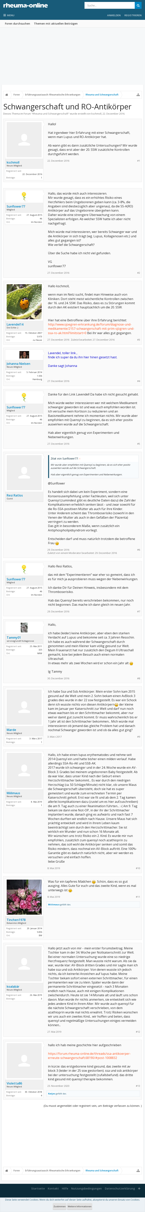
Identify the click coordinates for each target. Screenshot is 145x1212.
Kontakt (53, 1188)
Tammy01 (14, 637)
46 (41, 218)
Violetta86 (14, 1083)
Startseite (38, 1188)
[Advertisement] (72, 56)
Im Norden (36, 222)
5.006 (39, 931)
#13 (138, 1086)
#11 (138, 896)
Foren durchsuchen (17, 23)
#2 (138, 272)
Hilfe (65, 1188)
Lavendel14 (15, 324)
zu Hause (37, 339)
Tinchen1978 (16, 920)
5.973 (39, 336)
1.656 (39, 375)
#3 (138, 339)
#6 (138, 549)
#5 (138, 443)
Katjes (51, 1093)
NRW (39, 653)
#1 (138, 160)
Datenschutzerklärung (120, 1188)
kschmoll (96, 113)
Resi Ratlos (15, 495)
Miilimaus (13, 793)
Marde (11, 730)
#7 (138, 611)
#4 (138, 381)
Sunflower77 (16, 206)
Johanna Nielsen (18, 364)
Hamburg (37, 379)
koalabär (13, 986)
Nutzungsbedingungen (86, 1188)
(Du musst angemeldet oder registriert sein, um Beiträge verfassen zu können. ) (93, 1106)
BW (40, 935)
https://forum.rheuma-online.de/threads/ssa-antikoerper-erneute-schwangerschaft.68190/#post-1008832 (89, 1056)
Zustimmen (59, 1206)
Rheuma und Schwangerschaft (50, 113)
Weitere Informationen (80, 1206)
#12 (138, 1031)
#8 (138, 678)
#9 (138, 736)
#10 (138, 868)
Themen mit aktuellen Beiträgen (56, 23)
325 (40, 649)
